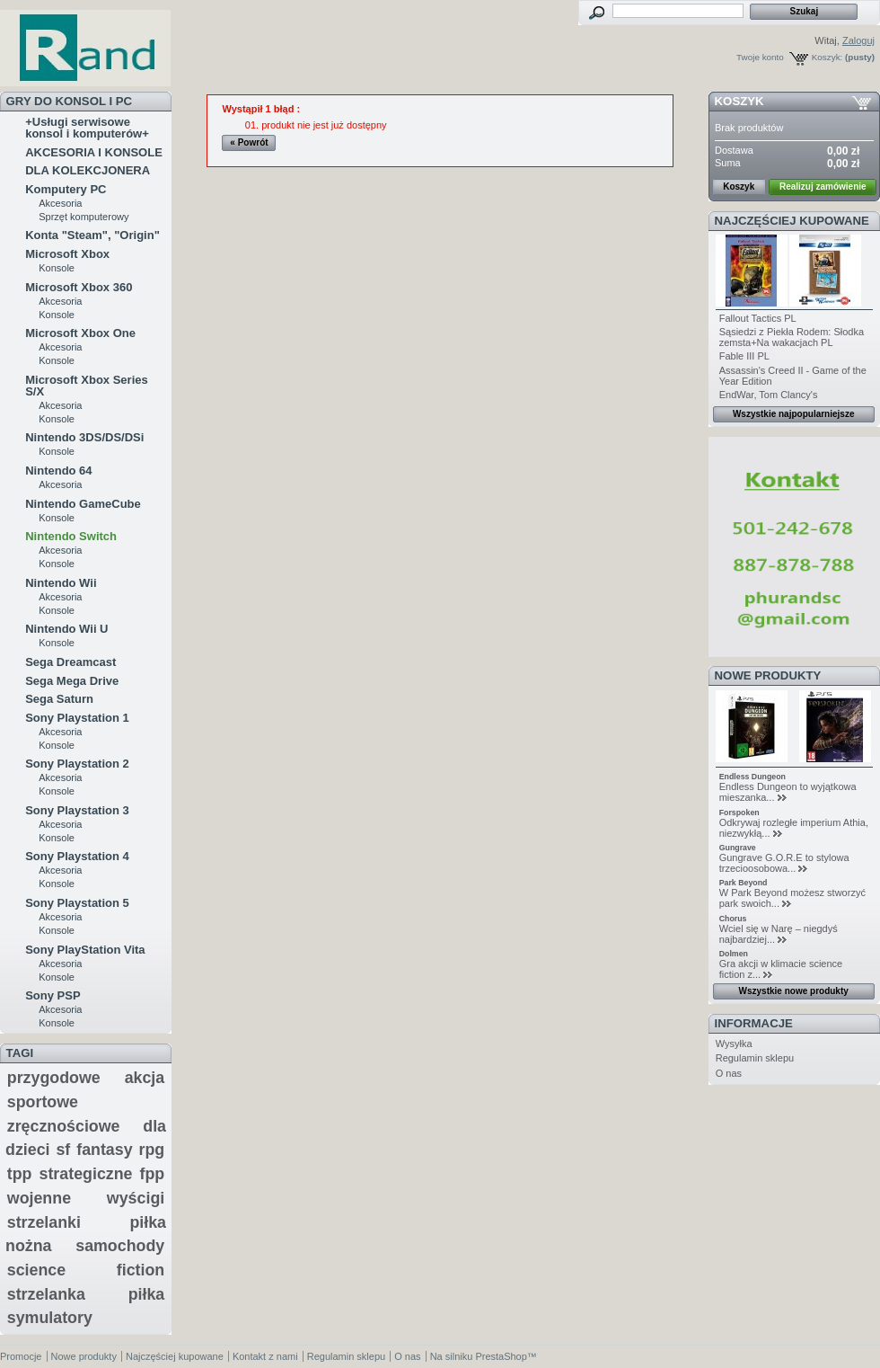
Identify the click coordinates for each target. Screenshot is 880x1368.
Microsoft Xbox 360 (78, 287)
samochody (119, 1246)
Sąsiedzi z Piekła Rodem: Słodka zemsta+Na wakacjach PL (791, 337)
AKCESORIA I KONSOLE (94, 152)
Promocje (20, 1356)
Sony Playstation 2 (77, 763)
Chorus (733, 918)
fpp (152, 1174)
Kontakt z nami (265, 1356)
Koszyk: (827, 57)
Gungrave (737, 847)
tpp (19, 1174)
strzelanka (46, 1294)
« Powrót (249, 142)
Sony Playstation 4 (77, 856)
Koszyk (739, 101)
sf (63, 1150)
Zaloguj (858, 40)
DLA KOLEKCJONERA (87, 170)
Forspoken (739, 812)
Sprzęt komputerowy (83, 216)
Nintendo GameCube (83, 504)
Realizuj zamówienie (823, 186)
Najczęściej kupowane (792, 220)
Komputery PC (65, 189)
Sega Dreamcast (70, 662)
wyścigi (135, 1198)
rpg (152, 1150)
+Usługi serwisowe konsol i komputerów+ (87, 127)
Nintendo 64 (58, 470)
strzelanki (44, 1222)
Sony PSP (52, 995)
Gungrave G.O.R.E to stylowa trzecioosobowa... (784, 863)
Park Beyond (743, 882)
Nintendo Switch (71, 536)
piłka (146, 1294)
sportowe (42, 1102)
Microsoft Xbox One (80, 333)
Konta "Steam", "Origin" (92, 235)
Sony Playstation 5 (77, 903)
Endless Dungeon (752, 776)
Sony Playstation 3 (77, 810)
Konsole (57, 267)
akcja (145, 1078)
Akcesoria (60, 203)
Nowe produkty (768, 675)
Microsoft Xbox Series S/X (86, 385)
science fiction (85, 1270)
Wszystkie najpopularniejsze (794, 414)
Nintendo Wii (60, 583)
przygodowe (54, 1078)
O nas (729, 1073)
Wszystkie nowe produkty (794, 991)
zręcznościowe (63, 1126)
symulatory (49, 1318)
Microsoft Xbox (67, 254)
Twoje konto (760, 57)
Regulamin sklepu (755, 1058)
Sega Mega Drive (72, 681)
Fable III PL (744, 356)
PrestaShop (500, 1356)
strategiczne (86, 1174)
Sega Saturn (59, 699)
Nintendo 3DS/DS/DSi (84, 437)
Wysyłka (734, 1043)
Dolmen (733, 953)
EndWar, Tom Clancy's (768, 394)
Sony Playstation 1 (77, 717)
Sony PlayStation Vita (85, 949)
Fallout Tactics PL (757, 318)
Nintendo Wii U (66, 628)
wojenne (39, 1198)
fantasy (104, 1150)
